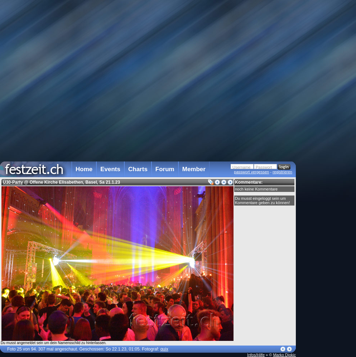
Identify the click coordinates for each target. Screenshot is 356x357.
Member (194, 169)
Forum (164, 169)
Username (241, 167)
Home (84, 169)
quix (164, 349)
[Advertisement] (327, 144)
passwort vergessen (251, 172)
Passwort (264, 167)
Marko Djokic (284, 355)
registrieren (282, 172)
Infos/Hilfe (256, 355)
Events (110, 169)
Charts (138, 169)
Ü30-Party (13, 182)
